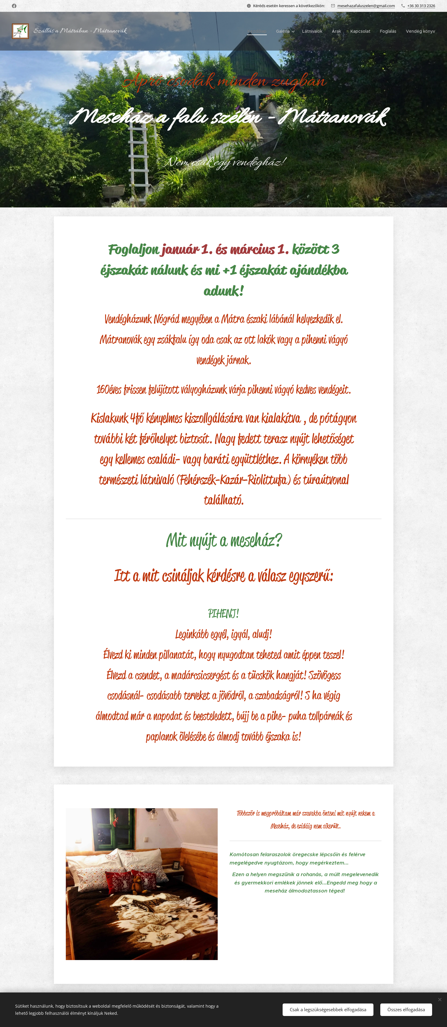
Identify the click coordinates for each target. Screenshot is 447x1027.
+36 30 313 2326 (421, 5)
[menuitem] (258, 31)
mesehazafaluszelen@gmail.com (366, 5)
